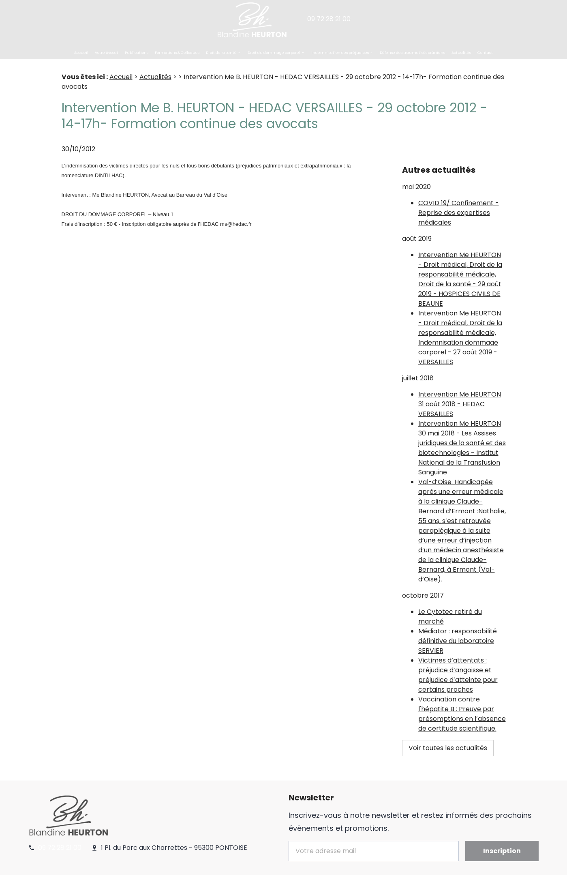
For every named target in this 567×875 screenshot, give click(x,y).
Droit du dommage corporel (274, 52)
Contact (485, 52)
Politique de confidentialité (128, 865)
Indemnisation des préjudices (340, 52)
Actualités (461, 52)
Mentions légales (57, 865)
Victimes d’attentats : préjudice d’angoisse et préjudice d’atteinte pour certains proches (458, 654)
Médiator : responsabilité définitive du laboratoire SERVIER (457, 620)
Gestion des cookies (204, 865)
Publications (136, 52)
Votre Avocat (106, 52)
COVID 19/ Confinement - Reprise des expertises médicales (458, 192)
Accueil (81, 52)
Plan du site (258, 865)
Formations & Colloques (177, 52)
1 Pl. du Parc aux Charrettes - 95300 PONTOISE (174, 816)
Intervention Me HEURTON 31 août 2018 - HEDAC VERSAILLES (459, 383)
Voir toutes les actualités (448, 727)
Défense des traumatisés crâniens (412, 52)
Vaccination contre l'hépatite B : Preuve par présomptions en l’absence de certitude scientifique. (462, 693)
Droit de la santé (221, 52)
